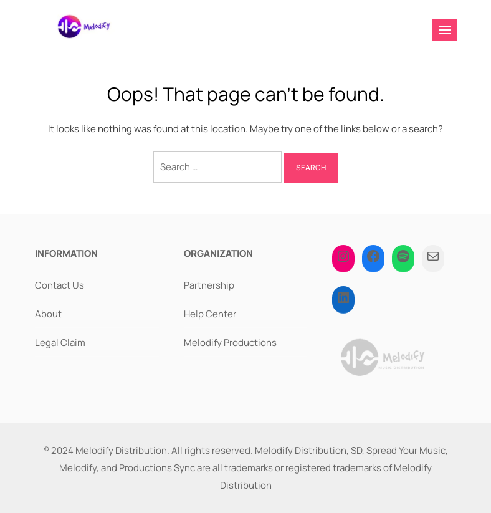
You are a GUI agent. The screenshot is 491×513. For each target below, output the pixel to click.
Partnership (209, 285)
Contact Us (59, 285)
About (48, 313)
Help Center (210, 313)
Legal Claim (60, 342)
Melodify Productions (230, 342)
